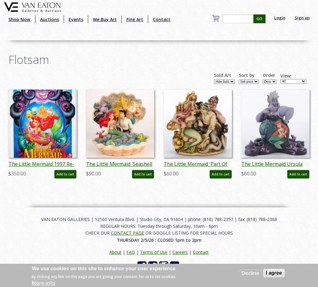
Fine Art (134, 19)
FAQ (130, 252)
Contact (161, 19)
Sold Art (222, 75)
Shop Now (19, 19)
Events (76, 19)
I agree (274, 273)
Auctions (49, 19)
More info (43, 283)
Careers (180, 252)
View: (286, 76)
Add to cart (65, 174)
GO (259, 18)
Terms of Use (153, 252)
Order (269, 75)
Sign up (302, 17)
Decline (250, 273)
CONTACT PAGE (127, 233)
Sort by (247, 75)
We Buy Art (105, 19)
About (115, 252)
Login (279, 17)
